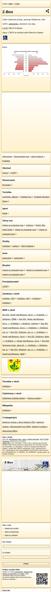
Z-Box (17, 4)
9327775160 (44, 439)
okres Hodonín (37, 157)
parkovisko (6, 258)
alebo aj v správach (11, 535)
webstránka (13, 24)
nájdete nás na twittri (12, 528)
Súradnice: (6, 441)
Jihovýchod (7, 157)
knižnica (29, 225)
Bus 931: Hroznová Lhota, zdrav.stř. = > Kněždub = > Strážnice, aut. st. (26, 345)
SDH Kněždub (27, 246)
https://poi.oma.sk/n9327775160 (12, 150)
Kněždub (6, 161)
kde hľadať (6, 542)
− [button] (5, 100)
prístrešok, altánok (10, 197)
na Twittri (21, 574)
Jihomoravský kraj (21, 157)
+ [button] (5, 97)
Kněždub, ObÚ (8, 299)
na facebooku (18, 572)
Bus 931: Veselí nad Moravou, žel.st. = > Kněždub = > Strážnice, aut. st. (25, 328)
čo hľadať (6, 553)
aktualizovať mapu (15, 439)
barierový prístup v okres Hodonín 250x (18, 422)
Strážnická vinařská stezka (13, 398)
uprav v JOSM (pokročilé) (30, 439)
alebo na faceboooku (12, 532)
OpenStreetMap (18, 148)
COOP (13, 173)
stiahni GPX (6, 443)
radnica (15, 246)
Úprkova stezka (33, 398)
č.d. (5, 28)
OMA (10, 4)
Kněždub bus (25, 197)
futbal (4, 213)
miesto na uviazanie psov (13, 225)
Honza (5, 173)
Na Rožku (6, 185)
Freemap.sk (31, 148)
